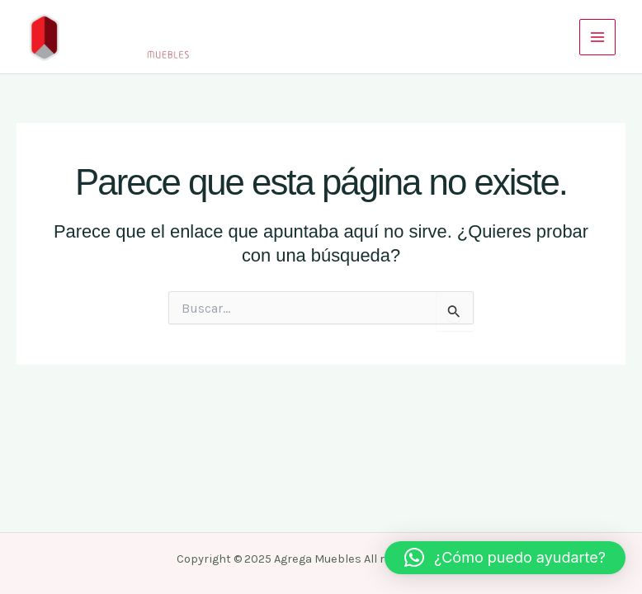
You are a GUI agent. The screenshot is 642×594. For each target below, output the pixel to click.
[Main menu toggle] (597, 37)
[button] (505, 557)
